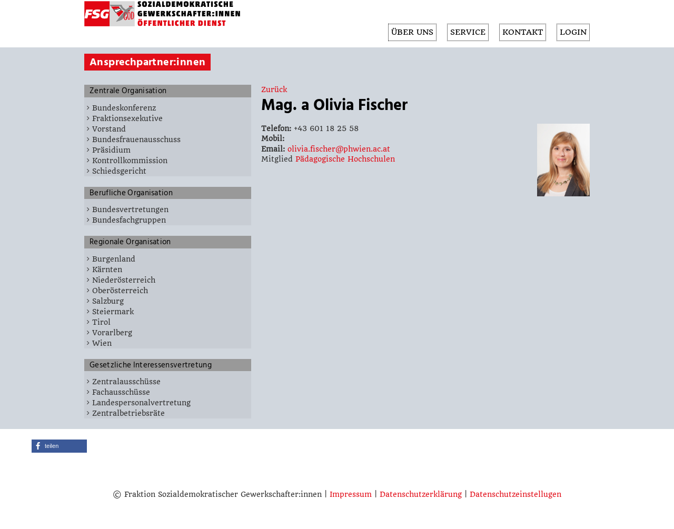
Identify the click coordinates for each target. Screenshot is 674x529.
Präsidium (111, 150)
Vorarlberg (112, 332)
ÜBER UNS (409, 32)
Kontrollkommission (129, 160)
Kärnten (107, 269)
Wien (102, 343)
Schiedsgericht (119, 171)
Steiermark (113, 311)
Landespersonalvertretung (141, 402)
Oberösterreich (120, 290)
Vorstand (109, 129)
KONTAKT (521, 32)
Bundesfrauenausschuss (136, 139)
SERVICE (465, 32)
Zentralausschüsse (126, 381)
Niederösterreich (123, 280)
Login (572, 32)
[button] (59, 446)
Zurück (274, 89)
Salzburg (108, 301)
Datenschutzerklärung (421, 494)
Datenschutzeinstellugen (515, 494)
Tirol (101, 322)
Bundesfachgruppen (129, 220)
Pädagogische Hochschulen (345, 159)
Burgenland (113, 259)
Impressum (351, 494)
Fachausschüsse (121, 392)
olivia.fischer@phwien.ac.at (339, 149)
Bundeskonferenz (124, 108)
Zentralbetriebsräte (128, 413)
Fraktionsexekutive (127, 118)
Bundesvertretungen (130, 209)
